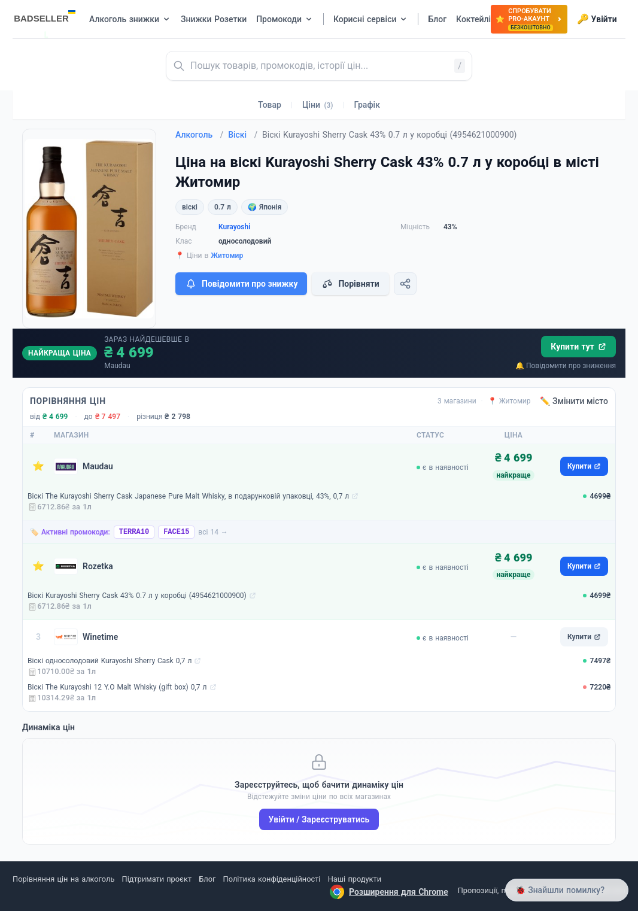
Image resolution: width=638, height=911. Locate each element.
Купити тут (578, 346)
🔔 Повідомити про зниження (565, 366)
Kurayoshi (234, 227)
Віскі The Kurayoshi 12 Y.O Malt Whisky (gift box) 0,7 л (117, 687)
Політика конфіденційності (272, 878)
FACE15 (176, 532)
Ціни (317, 105)
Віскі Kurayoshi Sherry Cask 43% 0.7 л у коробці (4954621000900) (137, 595)
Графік (367, 105)
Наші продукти (354, 878)
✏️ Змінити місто (574, 401)
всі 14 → (213, 532)
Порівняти (350, 284)
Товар (269, 105)
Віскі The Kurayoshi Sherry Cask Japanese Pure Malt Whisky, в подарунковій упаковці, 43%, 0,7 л (188, 496)
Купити (584, 466)
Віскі (242, 134)
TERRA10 (134, 532)
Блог (207, 878)
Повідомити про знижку (241, 284)
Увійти (597, 19)
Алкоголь (199, 134)
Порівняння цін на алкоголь (63, 878)
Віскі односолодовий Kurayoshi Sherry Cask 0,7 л (110, 661)
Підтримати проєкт (157, 878)
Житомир (227, 255)
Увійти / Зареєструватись (319, 819)
